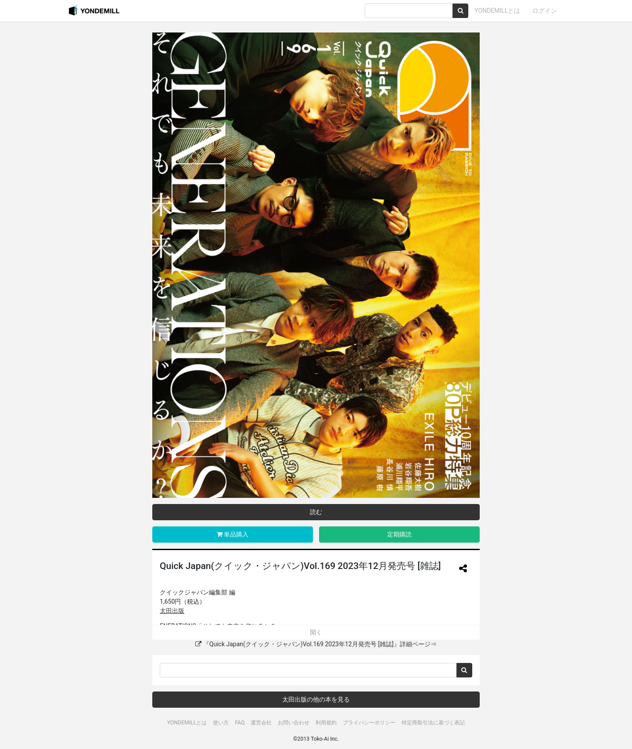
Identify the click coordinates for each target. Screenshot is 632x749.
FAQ (239, 723)
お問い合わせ (293, 723)
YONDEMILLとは (497, 10)
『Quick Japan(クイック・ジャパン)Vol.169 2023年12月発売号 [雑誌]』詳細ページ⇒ (315, 644)
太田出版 (172, 610)
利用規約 (326, 723)
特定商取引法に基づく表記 (433, 723)
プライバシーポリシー (369, 723)
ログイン (544, 10)
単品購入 (232, 534)
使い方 (221, 723)
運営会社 (261, 723)
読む (316, 511)
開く (316, 632)
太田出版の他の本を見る (316, 699)
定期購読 (399, 534)
